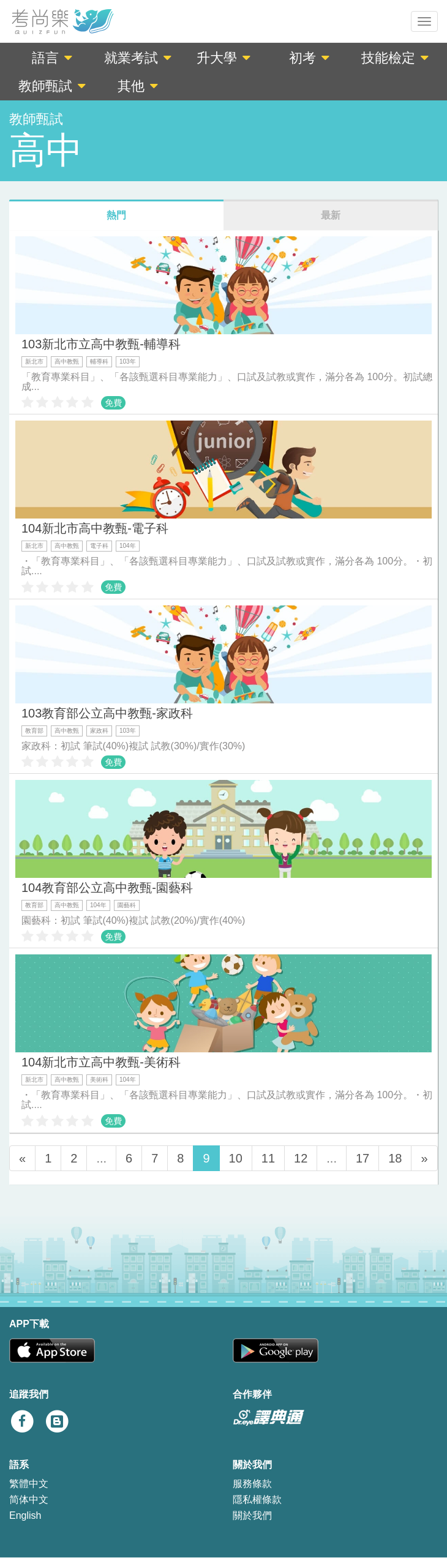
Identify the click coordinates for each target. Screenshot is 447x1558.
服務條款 (252, 1483)
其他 (138, 86)
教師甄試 (52, 86)
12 (300, 1158)
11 (268, 1158)
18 (395, 1158)
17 (362, 1158)
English (25, 1515)
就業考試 (137, 58)
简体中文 (28, 1499)
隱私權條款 (257, 1499)
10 (235, 1158)
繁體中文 (28, 1483)
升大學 (223, 58)
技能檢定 (395, 58)
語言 (52, 58)
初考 (309, 58)
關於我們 (252, 1515)
